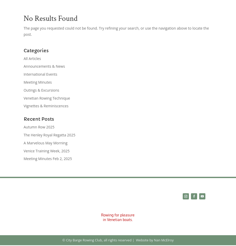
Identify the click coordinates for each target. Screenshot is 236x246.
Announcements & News (44, 66)
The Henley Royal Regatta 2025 (49, 135)
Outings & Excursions (41, 90)
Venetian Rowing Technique (47, 98)
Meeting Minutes (38, 82)
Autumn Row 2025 (39, 127)
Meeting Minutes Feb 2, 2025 (48, 158)
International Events (40, 74)
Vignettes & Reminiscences (46, 105)
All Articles (32, 58)
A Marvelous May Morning (45, 142)
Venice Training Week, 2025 (47, 150)
